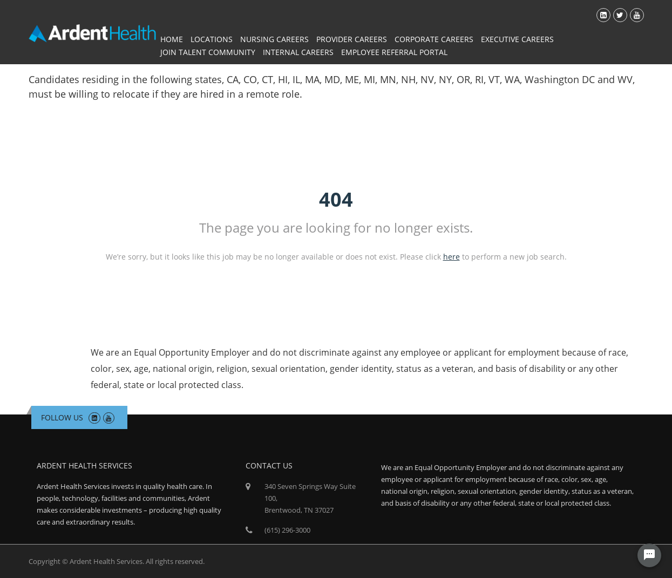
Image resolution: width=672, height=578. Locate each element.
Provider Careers (351, 39)
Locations (212, 39)
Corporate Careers (434, 39)
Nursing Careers (274, 39)
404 (336, 199)
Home (171, 39)
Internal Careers (298, 52)
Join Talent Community (207, 52)
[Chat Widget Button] (649, 555)
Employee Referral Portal (394, 52)
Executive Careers (517, 39)
